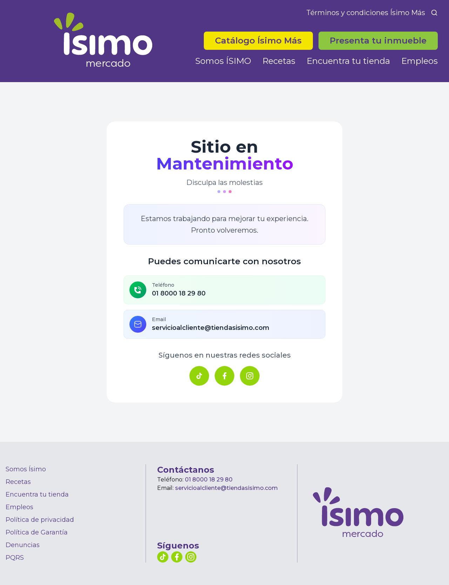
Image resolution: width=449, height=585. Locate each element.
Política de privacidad (40, 520)
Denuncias (23, 545)
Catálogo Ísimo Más (258, 40)
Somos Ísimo (26, 469)
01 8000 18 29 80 (209, 479)
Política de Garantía (37, 532)
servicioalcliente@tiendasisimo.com (226, 488)
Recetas (278, 61)
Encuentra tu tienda (348, 61)
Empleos (419, 61)
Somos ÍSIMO (223, 61)
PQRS (15, 557)
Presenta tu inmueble (378, 40)
